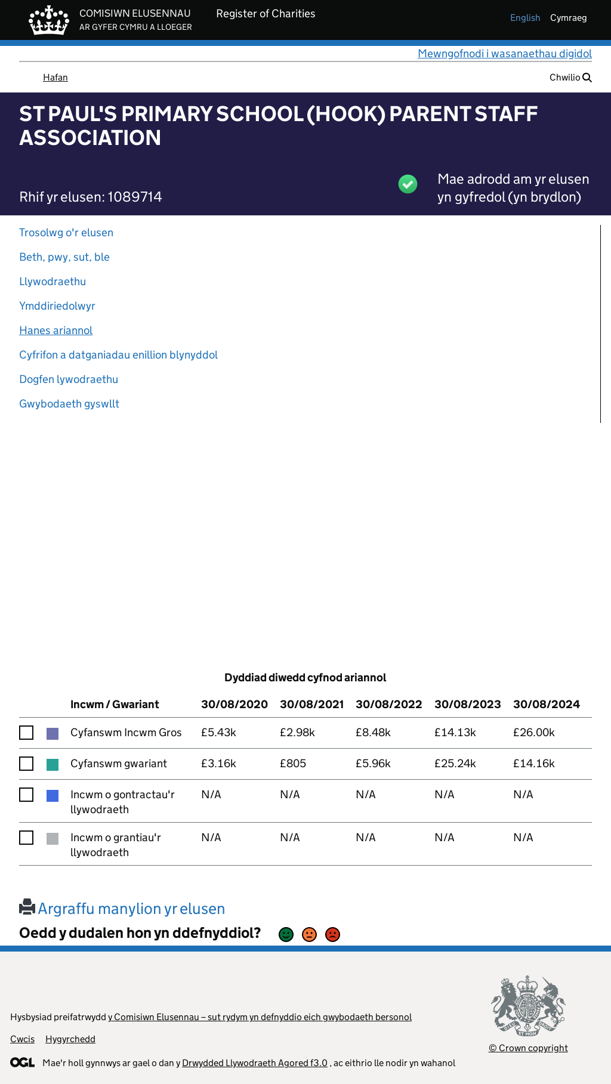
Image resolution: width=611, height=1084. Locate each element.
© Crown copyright (528, 1048)
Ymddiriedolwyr (57, 306)
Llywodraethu (52, 281)
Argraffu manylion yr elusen (122, 908)
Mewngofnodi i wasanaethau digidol (505, 53)
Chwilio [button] (571, 77)
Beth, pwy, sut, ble (64, 257)
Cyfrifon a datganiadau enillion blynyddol (118, 355)
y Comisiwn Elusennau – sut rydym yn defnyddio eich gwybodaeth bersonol (260, 1017)
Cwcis (22, 1039)
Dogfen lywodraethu (68, 379)
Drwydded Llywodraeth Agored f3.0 (255, 1062)
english (525, 17)
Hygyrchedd (70, 1039)
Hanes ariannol (55, 330)
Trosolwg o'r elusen (66, 232)
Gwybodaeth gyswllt (69, 403)
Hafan (55, 77)
